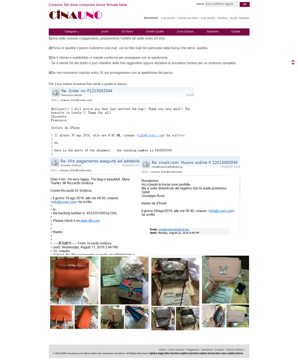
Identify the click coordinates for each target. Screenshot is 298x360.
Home (162, 349)
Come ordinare (185, 31)
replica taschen (189, 353)
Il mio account (168, 18)
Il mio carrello (208, 18)
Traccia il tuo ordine (188, 18)
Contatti (235, 31)
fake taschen (172, 353)
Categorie (70, 31)
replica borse (235, 353)
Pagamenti (193, 349)
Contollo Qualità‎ (155, 31)
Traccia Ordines (234, 349)
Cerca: (201, 4)
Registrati (244, 18)
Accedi (233, 18)
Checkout (222, 18)
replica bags (156, 353)
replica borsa (207, 353)
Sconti (104, 31)
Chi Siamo (127, 31)
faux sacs (221, 353)
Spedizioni (212, 31)
